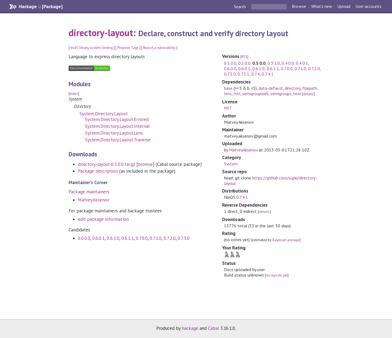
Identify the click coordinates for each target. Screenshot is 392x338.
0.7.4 (255, 74)
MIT (228, 108)
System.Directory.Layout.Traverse (118, 140)
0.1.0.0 (230, 63)
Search (240, 6)
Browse (299, 6)
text (297, 93)
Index (74, 93)
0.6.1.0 (113, 238)
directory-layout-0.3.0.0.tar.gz (106, 164)
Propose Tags (128, 47)
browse (145, 164)
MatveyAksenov (93, 200)
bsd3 (74, 47)
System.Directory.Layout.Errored (117, 119)
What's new (321, 6)
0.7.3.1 (243, 74)
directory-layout (101, 33)
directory (293, 88)
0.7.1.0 (155, 238)
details (308, 94)
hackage (190, 328)
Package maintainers (89, 192)
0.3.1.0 (274, 63)
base (228, 88)
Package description (98, 171)
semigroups (280, 93)
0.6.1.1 (127, 238)
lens (228, 93)
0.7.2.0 (169, 238)
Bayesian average (285, 240)
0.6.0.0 (84, 238)
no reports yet (276, 275)
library (83, 47)
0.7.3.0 (183, 238)
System (231, 163)
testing (107, 47)
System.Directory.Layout (103, 114)
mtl (237, 93)
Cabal (213, 328)
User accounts (368, 6)
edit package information (103, 219)
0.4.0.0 (288, 63)
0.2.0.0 (244, 63)
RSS (244, 56)
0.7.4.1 (267, 74)
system (95, 47)
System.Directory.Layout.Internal (117, 126)
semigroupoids (255, 93)
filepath (309, 88)
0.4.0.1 (302, 63)
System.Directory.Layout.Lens (114, 133)
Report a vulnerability (159, 47)
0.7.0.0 (142, 238)
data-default (271, 88)
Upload (343, 6)
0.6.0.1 (98, 238)
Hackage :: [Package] (40, 6)
